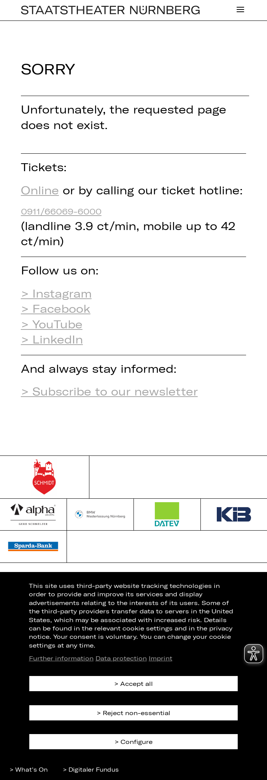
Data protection (121, 658)
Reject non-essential (136, 712)
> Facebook (56, 308)
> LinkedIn (52, 339)
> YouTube (52, 324)
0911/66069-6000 (61, 211)
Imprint (160, 658)
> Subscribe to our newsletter (109, 391)
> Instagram (56, 293)
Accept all (136, 683)
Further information (61, 658)
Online (40, 190)
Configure (137, 741)
